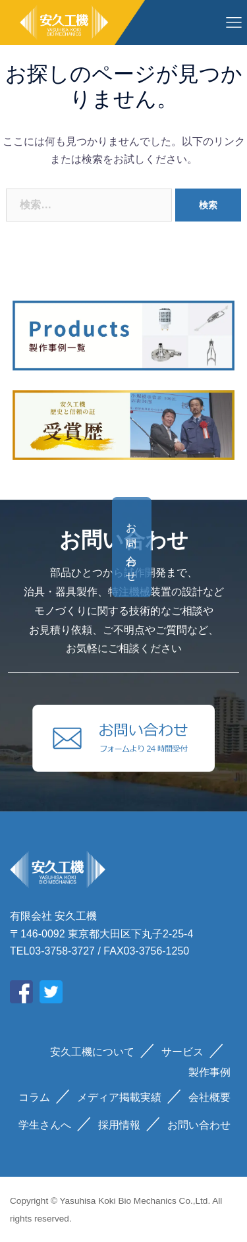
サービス (182, 1051)
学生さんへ (44, 1125)
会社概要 (209, 1097)
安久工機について (92, 1051)
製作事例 (209, 1072)
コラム (34, 1097)
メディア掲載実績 (119, 1097)
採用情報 (119, 1125)
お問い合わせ (219, 547)
